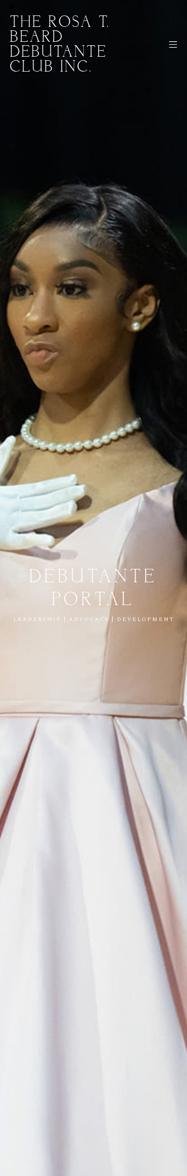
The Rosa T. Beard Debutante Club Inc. (60, 45)
